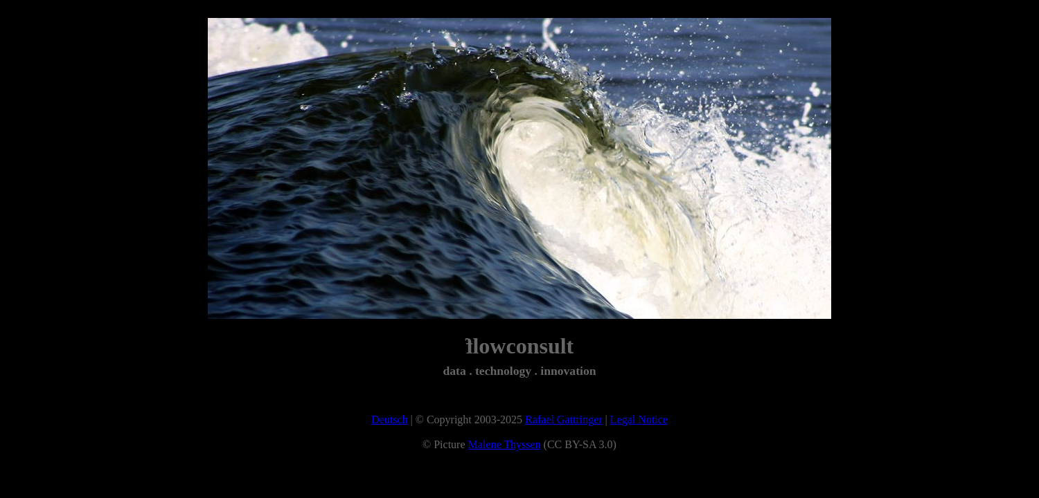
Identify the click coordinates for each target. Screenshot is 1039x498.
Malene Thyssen (504, 444)
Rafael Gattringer (564, 419)
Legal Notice (639, 419)
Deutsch (389, 419)
